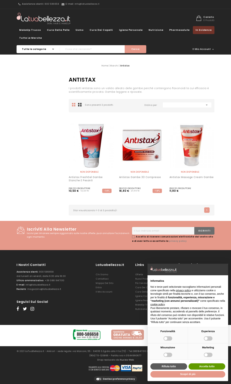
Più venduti (141, 283)
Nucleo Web (127, 358)
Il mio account (104, 291)
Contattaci (102, 278)
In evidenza (204, 30)
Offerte (139, 274)
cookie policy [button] (157, 304)
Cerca (135, 49)
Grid (74, 104)
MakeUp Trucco (30, 30)
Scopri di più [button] (188, 374)
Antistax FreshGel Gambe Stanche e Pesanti (86, 178)
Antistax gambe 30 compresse (140, 177)
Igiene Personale (131, 30)
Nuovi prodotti (143, 278)
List (80, 104)
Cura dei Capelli (101, 30)
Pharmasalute (179, 30)
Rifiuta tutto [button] (169, 366)
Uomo (80, 30)
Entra (99, 287)
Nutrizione (156, 30)
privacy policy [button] (183, 290)
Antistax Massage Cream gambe (191, 177)
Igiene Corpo (142, 296)
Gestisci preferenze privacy (115, 377)
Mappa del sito (104, 283)
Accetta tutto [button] (207, 366)
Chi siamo (102, 274)
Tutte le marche (30, 38)
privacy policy (178, 240)
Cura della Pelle (58, 30)
